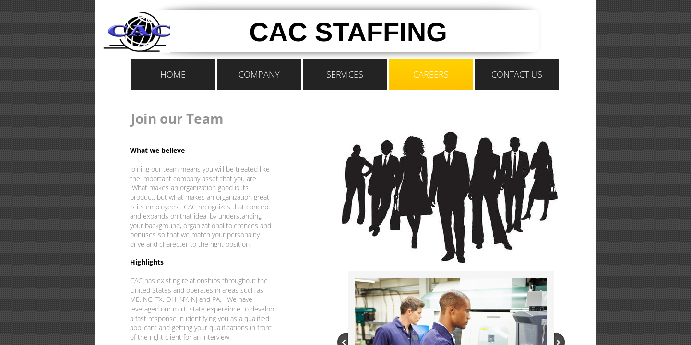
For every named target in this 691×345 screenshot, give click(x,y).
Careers (431, 74)
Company (259, 74)
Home (173, 74)
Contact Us (516, 74)
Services (344, 74)
